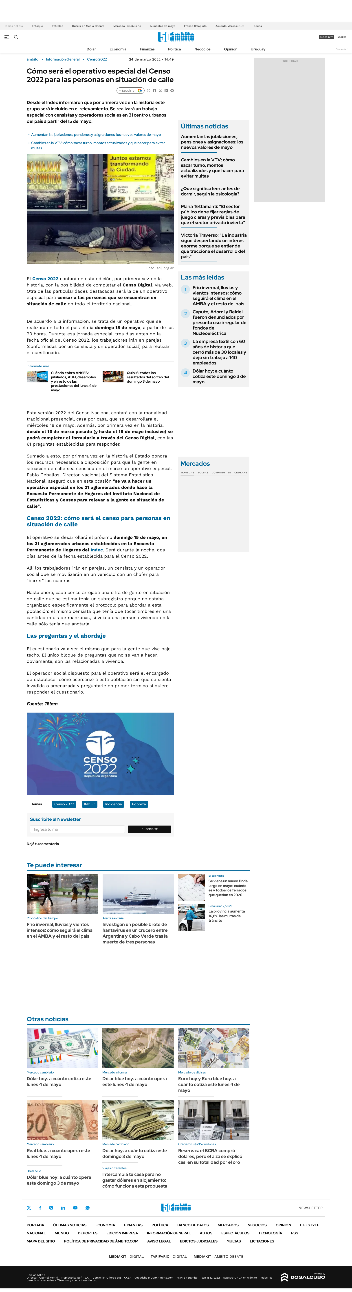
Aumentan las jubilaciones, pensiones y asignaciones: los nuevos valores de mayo (96, 134)
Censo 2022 (97, 59)
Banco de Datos (193, 1225)
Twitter (29, 1208)
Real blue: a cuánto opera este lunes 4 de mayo (58, 1153)
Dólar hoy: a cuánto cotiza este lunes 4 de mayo (59, 1081)
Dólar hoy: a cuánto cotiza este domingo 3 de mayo (219, 376)
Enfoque (37, 26)
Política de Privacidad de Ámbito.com (101, 1241)
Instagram (51, 1208)
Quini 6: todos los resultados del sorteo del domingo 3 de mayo (148, 377)
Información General (62, 59)
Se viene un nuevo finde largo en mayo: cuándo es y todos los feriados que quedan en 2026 (228, 888)
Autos (206, 1233)
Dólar (91, 49)
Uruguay (258, 49)
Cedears (240, 472)
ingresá (341, 37)
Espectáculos (235, 1233)
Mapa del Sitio (41, 1241)
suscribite (326, 37)
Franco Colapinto (195, 26)
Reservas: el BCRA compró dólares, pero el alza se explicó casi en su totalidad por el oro (210, 1156)
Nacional (36, 1233)
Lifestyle (309, 1225)
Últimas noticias (69, 1225)
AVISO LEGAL (159, 1241)
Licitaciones (262, 1241)
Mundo (62, 1233)
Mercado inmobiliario (127, 26)
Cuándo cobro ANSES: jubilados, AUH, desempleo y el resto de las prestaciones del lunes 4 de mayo (74, 381)
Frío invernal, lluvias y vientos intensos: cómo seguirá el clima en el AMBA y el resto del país (218, 296)
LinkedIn (63, 1208)
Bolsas (203, 472)
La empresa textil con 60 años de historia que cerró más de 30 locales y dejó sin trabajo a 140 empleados (219, 352)
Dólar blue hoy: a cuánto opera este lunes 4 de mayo (134, 1081)
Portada (35, 1225)
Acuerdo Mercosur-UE (230, 26)
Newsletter (342, 49)
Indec (97, 550)
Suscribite (150, 829)
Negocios (202, 49)
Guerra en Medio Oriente (88, 26)
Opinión (230, 49)
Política (174, 49)
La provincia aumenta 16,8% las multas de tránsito (227, 916)
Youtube (75, 1208)
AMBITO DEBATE (218, 1256)
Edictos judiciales (199, 1241)
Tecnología (270, 1233)
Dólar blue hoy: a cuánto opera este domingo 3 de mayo (59, 1180)
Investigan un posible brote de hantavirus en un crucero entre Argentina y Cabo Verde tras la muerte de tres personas (135, 933)
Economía (118, 49)
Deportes (87, 1233)
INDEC (89, 804)
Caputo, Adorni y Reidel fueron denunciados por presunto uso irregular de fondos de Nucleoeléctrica (219, 322)
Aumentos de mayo (162, 26)
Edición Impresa (122, 1233)
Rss (294, 1233)
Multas (234, 1241)
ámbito (32, 59)
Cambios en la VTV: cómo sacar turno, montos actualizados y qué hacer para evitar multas (212, 168)
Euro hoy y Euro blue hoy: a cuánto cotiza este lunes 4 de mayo (209, 1084)
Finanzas (147, 49)
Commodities (221, 472)
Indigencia (113, 804)
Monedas (187, 472)
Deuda (257, 26)
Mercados (228, 1225)
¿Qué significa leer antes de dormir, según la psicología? (210, 191)
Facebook (40, 1208)
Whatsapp (88, 1208)
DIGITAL (126, 1256)
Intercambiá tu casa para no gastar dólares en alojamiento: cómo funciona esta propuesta (134, 1180)
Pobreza (139, 804)
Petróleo (57, 26)
